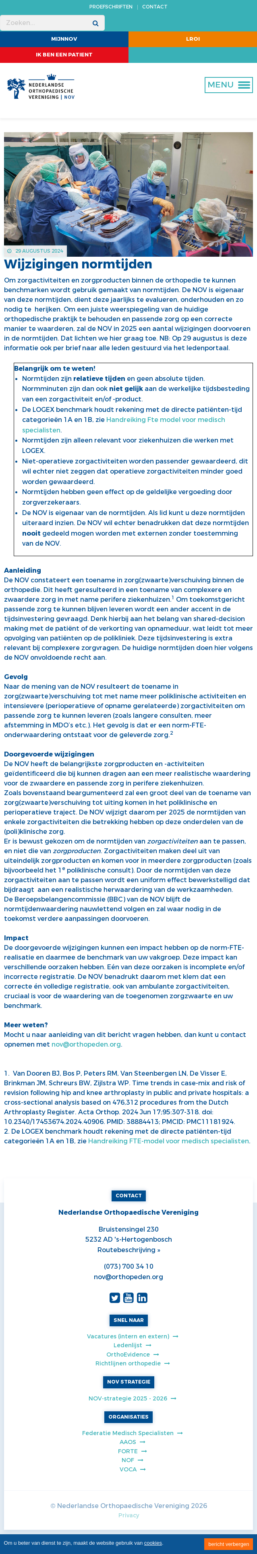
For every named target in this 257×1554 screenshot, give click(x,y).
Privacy (128, 1515)
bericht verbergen (228, 1544)
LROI (193, 38)
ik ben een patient (64, 54)
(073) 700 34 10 (128, 1266)
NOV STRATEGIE (128, 1382)
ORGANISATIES (128, 1417)
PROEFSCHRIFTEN (111, 7)
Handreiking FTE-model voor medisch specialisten (168, 1141)
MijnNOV (64, 38)
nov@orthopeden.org (86, 1044)
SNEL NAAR (129, 1320)
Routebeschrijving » (128, 1250)
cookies (153, 1543)
